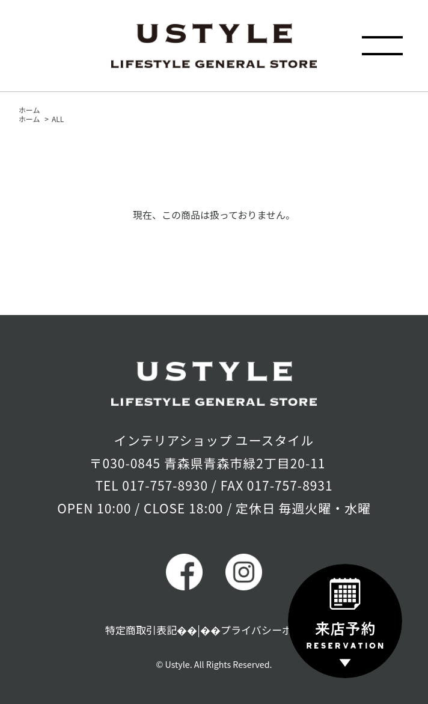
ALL (58, 119)
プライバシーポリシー (272, 629)
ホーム (29, 110)
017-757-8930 (165, 485)
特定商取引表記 (141, 629)
